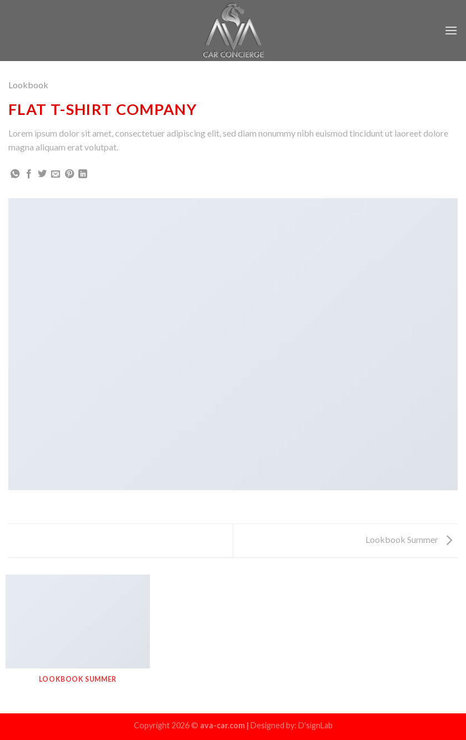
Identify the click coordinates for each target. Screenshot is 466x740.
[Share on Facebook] (28, 174)
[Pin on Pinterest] (69, 174)
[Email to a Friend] (55, 174)
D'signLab (315, 725)
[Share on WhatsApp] (15, 174)
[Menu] (451, 30)
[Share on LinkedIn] (82, 174)
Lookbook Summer (408, 539)
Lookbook (28, 84)
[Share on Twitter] (42, 174)
